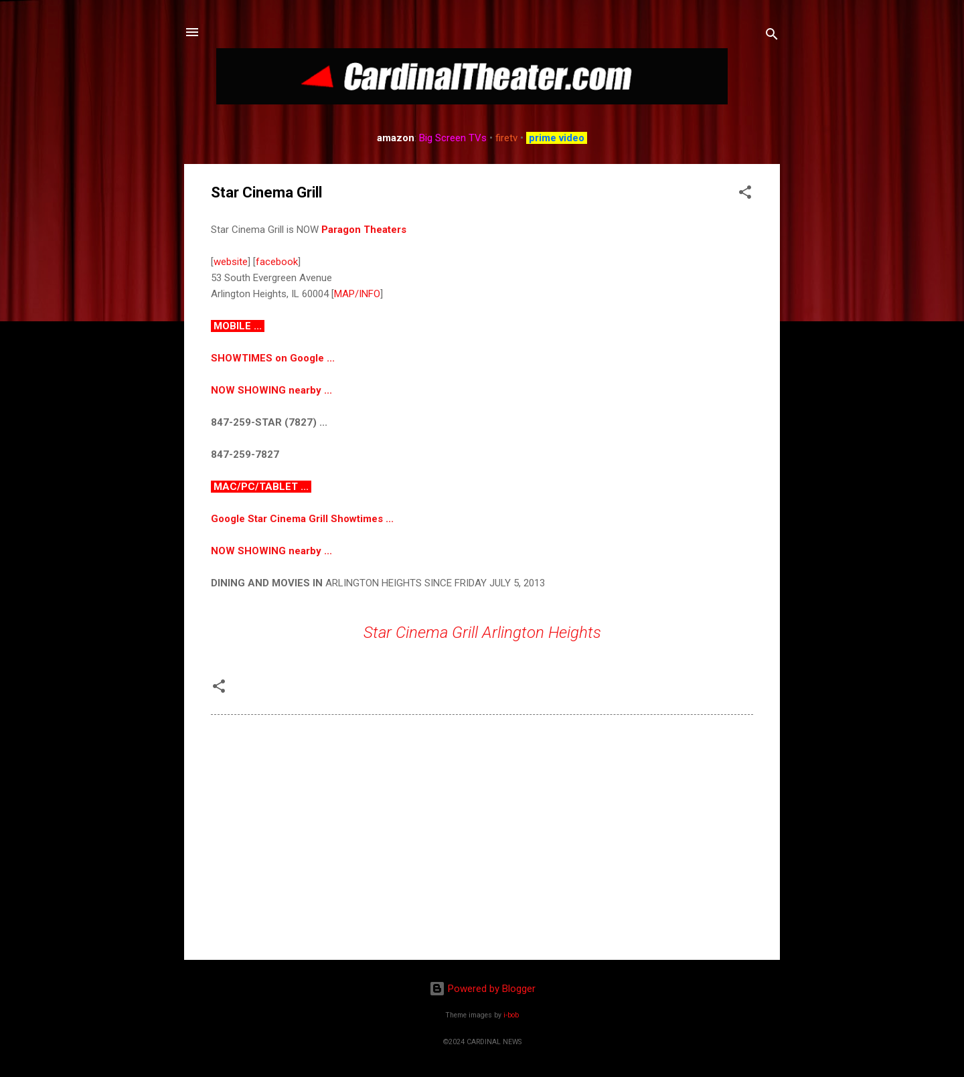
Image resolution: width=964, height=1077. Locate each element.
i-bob (511, 1015)
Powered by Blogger (482, 989)
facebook (277, 262)
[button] (745, 194)
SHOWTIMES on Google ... (273, 358)
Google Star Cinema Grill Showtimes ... (302, 519)
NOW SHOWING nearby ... (271, 390)
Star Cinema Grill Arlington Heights (482, 632)
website (231, 262)
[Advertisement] (482, 835)
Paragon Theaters (363, 230)
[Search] (772, 36)
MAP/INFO (357, 294)
